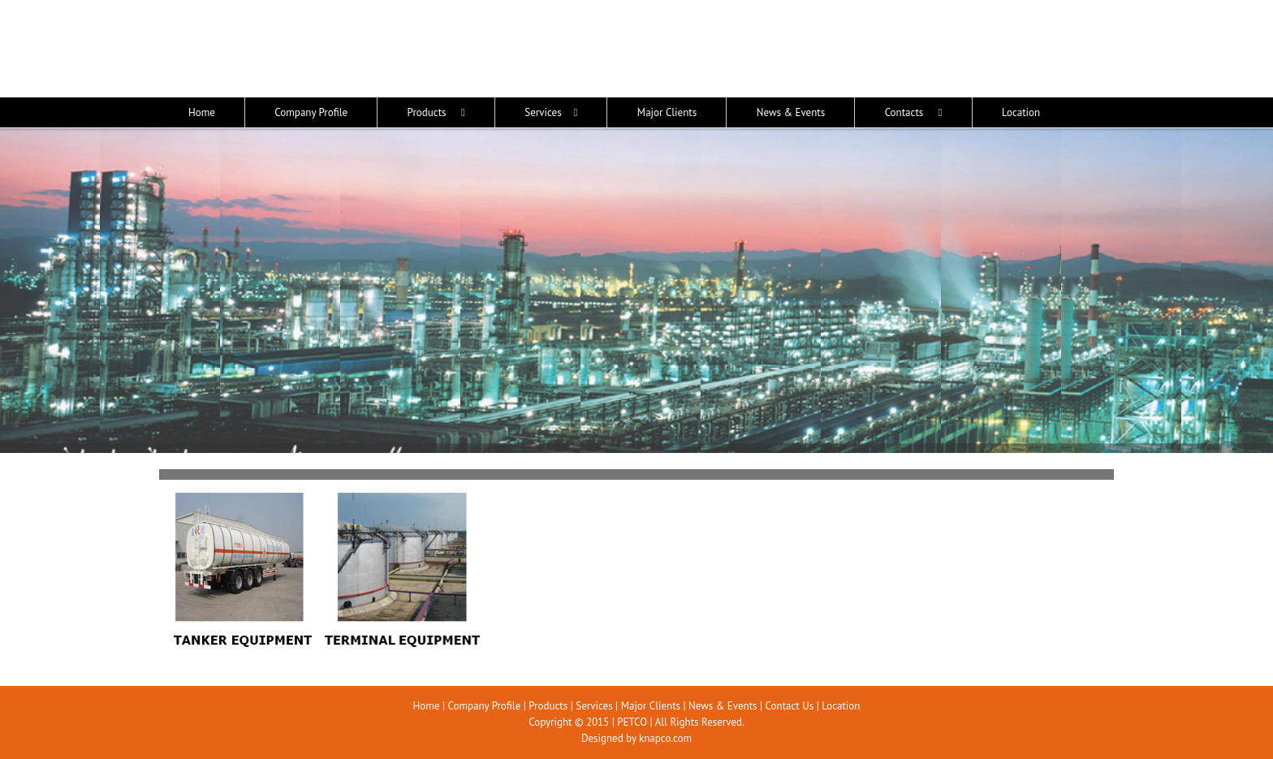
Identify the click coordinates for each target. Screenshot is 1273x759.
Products (548, 706)
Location (841, 706)
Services (594, 706)
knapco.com (665, 738)
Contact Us (790, 706)
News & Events (722, 706)
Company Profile (483, 706)
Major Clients (650, 706)
